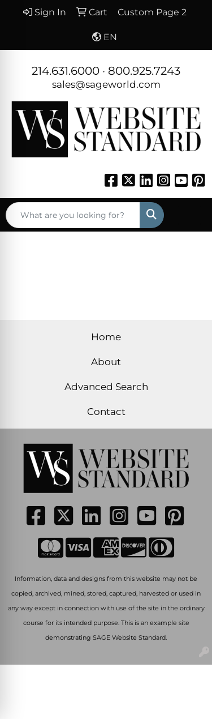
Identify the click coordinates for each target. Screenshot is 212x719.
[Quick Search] (73, 215)
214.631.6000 (65, 71)
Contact (106, 411)
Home (106, 337)
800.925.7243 (144, 71)
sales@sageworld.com (106, 84)
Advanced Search (106, 386)
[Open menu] (189, 215)
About (106, 361)
